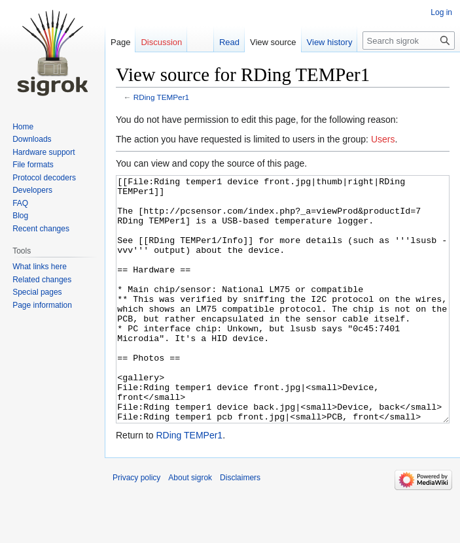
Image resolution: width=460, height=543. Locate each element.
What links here (39, 266)
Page (120, 42)
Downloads (31, 139)
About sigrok (190, 526)
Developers (32, 190)
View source (273, 42)
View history (330, 42)
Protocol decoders (44, 177)
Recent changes (40, 228)
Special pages (37, 292)
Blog (20, 215)
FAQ (20, 203)
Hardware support (43, 152)
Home (22, 126)
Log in (441, 12)
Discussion (161, 42)
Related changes (41, 279)
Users (383, 139)
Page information (42, 305)
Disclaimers (240, 526)
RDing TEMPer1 (161, 97)
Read (229, 42)
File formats (33, 164)
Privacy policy (136, 526)
